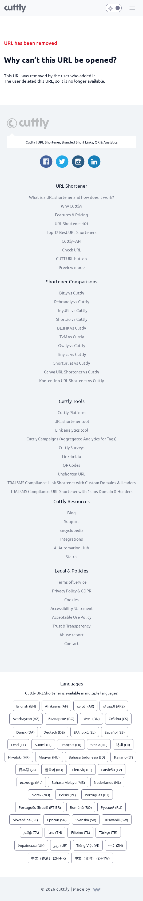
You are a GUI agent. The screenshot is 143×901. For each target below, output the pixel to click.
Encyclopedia (71, 530)
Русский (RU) (111, 807)
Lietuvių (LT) (82, 769)
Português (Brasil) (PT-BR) (40, 807)
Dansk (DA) (25, 732)
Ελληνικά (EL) (85, 732)
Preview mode (72, 267)
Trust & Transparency (71, 625)
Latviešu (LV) (111, 769)
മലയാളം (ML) (31, 782)
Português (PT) (97, 795)
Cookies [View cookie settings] (71, 599)
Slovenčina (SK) (25, 820)
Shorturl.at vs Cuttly (71, 362)
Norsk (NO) (40, 795)
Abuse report (71, 634)
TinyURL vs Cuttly (71, 310)
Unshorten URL (71, 473)
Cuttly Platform (72, 412)
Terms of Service (71, 581)
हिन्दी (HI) (123, 744)
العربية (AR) (85, 706)
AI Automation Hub (71, 547)
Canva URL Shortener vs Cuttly (71, 371)
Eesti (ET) (18, 744)
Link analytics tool (71, 429)
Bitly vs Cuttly (71, 292)
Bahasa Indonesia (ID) (87, 757)
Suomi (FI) (43, 744)
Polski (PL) (67, 795)
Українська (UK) (31, 845)
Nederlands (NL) (107, 782)
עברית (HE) (99, 744)
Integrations (71, 538)
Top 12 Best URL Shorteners (72, 232)
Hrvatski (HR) (19, 757)
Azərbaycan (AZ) (26, 718)
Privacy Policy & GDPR (71, 590)
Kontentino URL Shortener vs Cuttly (71, 380)
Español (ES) (115, 732)
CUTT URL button (71, 258)
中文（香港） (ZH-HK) (48, 858)
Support (71, 521)
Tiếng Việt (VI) (87, 845)
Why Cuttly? (71, 205)
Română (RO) (81, 807)
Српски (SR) (56, 820)
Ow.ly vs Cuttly (71, 345)
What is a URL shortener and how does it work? (71, 197)
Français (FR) (71, 744)
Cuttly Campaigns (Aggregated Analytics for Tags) (71, 438)
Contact (71, 643)
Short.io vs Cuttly (71, 319)
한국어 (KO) (54, 769)
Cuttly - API (71, 240)
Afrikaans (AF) (56, 706)
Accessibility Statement (71, 608)
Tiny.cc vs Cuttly (71, 354)
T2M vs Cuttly (71, 336)
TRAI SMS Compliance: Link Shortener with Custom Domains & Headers (71, 482)
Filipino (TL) (80, 832)
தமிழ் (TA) (31, 832)
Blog (71, 512)
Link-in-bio (71, 456)
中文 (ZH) (115, 845)
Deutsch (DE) (54, 732)
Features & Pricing (71, 214)
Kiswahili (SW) (116, 820)
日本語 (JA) (27, 769)
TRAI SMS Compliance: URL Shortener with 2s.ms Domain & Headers (71, 491)
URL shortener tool (71, 421)
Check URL (71, 249)
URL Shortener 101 (71, 223)
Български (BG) (61, 718)
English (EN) (26, 706)
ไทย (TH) (55, 832)
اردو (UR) (60, 845)
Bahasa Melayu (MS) (68, 782)
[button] (131, 8)
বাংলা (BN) (91, 718)
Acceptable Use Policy (71, 617)
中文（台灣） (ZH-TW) (92, 858)
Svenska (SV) (86, 820)
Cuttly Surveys (72, 447)
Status (71, 556)
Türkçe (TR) (108, 832)
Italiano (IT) (123, 757)
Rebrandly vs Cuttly (71, 301)
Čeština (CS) (118, 718)
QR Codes (71, 465)
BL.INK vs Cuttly (71, 327)
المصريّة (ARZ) (114, 706)
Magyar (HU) (49, 757)
